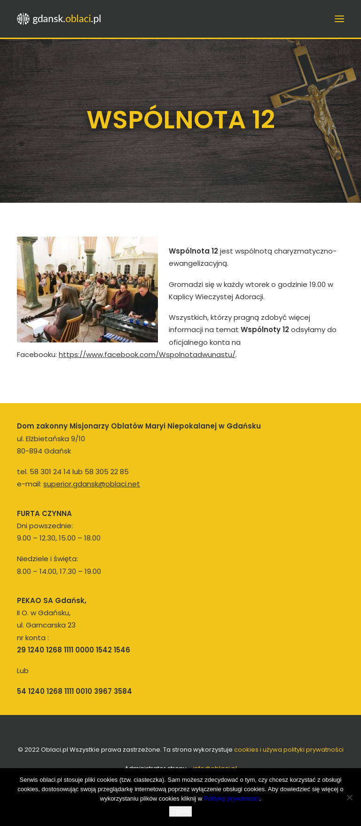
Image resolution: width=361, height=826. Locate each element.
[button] (339, 19)
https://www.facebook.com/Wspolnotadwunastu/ (147, 354)
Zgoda (180, 811)
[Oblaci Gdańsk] (59, 19)
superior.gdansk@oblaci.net (91, 484)
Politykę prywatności (231, 798)
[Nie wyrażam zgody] (349, 797)
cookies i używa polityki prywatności (289, 749)
